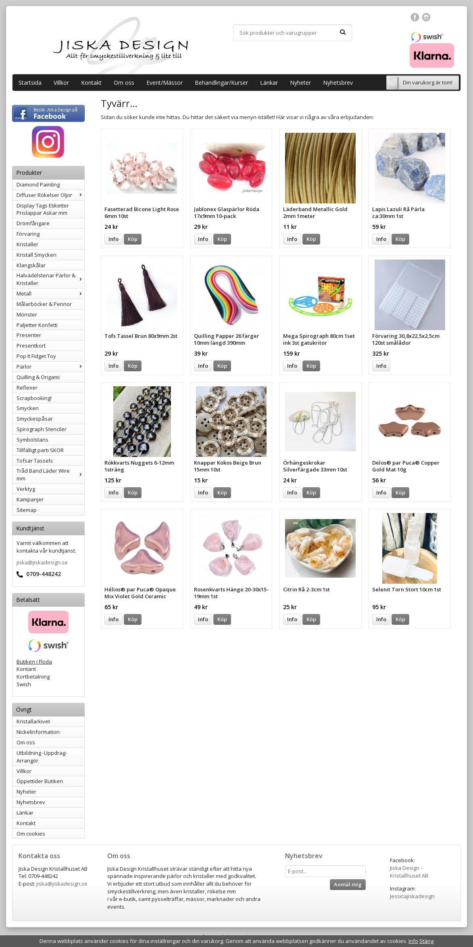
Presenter (29, 335)
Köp (133, 239)
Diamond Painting (38, 184)
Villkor (61, 82)
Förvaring (28, 233)
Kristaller (27, 244)
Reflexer (27, 387)
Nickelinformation (38, 731)
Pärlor (50, 366)
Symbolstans (32, 439)
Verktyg (26, 488)
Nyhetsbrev (338, 82)
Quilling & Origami (38, 377)
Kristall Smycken (36, 254)
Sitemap (27, 509)
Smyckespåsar (35, 418)
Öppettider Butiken (40, 781)
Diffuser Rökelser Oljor (50, 195)
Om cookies (31, 833)
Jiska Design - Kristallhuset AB (409, 871)
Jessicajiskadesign (412, 896)
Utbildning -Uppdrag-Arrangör (42, 756)
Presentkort (31, 345)
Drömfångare (33, 223)
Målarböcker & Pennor (44, 304)
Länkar (269, 82)
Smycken (28, 408)
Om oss (124, 82)
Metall (50, 293)
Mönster (27, 314)
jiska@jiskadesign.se (42, 562)
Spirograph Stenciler (42, 429)
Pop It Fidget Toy (36, 356)
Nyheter (300, 82)
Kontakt (91, 82)
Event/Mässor (164, 82)
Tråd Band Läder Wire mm (50, 474)
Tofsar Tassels (35, 460)
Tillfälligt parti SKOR (40, 450)
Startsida (30, 82)
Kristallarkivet (33, 721)
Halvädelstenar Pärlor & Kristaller (50, 279)
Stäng (426, 941)
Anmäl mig (348, 884)
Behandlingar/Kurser (221, 82)
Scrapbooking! (34, 398)
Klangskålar (31, 265)
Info (113, 239)
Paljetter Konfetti (37, 325)
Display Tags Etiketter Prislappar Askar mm (43, 209)
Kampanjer (30, 499)
